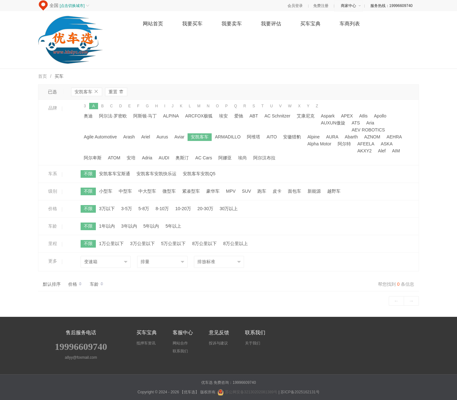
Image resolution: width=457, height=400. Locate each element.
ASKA (387, 143)
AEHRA (394, 136)
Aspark (328, 115)
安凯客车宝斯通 (114, 173)
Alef (382, 150)
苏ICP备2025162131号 (300, 392)
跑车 (261, 191)
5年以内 (151, 226)
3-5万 (126, 208)
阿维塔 (253, 136)
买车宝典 (310, 23)
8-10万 (162, 208)
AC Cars (203, 157)
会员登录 (295, 5)
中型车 (125, 191)
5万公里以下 (173, 243)
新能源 (314, 191)
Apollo (380, 115)
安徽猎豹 (292, 136)
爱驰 (238, 115)
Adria (147, 157)
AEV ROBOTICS (368, 129)
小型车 (105, 191)
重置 (116, 91)
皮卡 (277, 191)
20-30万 (205, 208)
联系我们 (180, 351)
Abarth (351, 136)
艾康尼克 (306, 115)
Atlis (363, 115)
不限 (88, 173)
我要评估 (271, 23)
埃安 (223, 115)
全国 (69, 5)
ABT (253, 115)
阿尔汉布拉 (264, 157)
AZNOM (372, 136)
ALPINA (171, 115)
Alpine (313, 136)
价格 (75, 284)
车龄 (97, 284)
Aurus (162, 136)
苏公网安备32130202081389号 (247, 392)
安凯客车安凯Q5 (199, 173)
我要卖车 (232, 23)
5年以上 (173, 226)
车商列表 (350, 23)
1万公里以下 (111, 243)
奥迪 (88, 115)
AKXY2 (364, 150)
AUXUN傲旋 (333, 122)
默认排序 (52, 284)
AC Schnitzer (277, 115)
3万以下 (107, 208)
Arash (129, 136)
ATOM (114, 157)
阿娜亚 (225, 157)
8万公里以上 (235, 243)
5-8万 (143, 208)
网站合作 (180, 343)
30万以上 (229, 208)
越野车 (334, 191)
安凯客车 (87, 91)
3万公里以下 (142, 243)
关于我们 (252, 343)
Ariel (145, 136)
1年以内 (107, 226)
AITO (272, 136)
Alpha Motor (319, 143)
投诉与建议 (218, 343)
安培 (131, 157)
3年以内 (129, 226)
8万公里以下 (204, 243)
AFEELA (365, 143)
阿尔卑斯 (93, 157)
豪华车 (213, 191)
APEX (347, 115)
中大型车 (147, 191)
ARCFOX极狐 (199, 115)
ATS (356, 122)
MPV (230, 191)
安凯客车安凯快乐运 (156, 173)
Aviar (179, 136)
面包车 (294, 191)
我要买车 (192, 23)
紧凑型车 (191, 191)
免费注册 (320, 5)
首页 (42, 76)
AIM (396, 150)
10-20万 (183, 208)
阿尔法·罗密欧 (113, 115)
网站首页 (153, 23)
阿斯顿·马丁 (145, 115)
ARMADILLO (228, 136)
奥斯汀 (182, 157)
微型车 (169, 191)
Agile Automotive (100, 136)
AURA (332, 136)
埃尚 (242, 157)
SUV (246, 191)
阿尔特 (344, 143)
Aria (370, 122)
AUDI (164, 157)
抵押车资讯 (146, 343)
